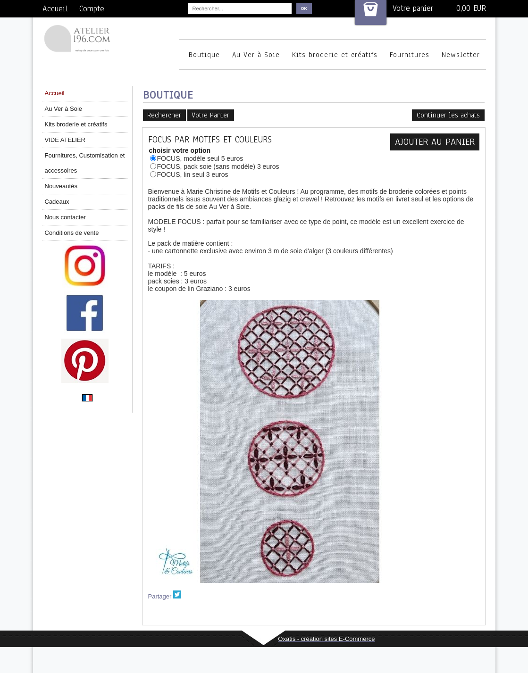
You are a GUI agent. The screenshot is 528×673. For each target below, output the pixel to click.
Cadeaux (57, 201)
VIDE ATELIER (65, 139)
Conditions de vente (72, 232)
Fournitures (409, 54)
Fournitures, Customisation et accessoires (85, 163)
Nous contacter (65, 217)
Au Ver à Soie (256, 54)
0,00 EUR (471, 8)
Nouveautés (61, 186)
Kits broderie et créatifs (334, 54)
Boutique (204, 54)
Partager (160, 596)
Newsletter (461, 54)
